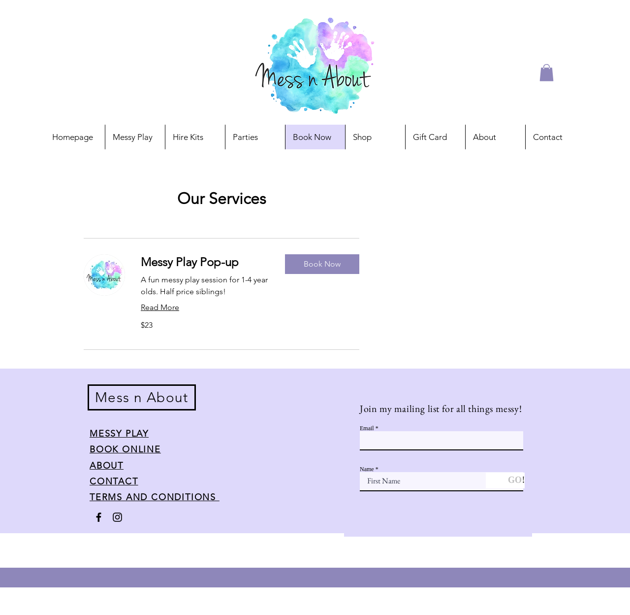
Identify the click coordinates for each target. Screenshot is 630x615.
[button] (546, 72)
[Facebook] (99, 517)
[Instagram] (117, 517)
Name (367, 469)
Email (367, 428)
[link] (205, 262)
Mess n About (142, 397)
